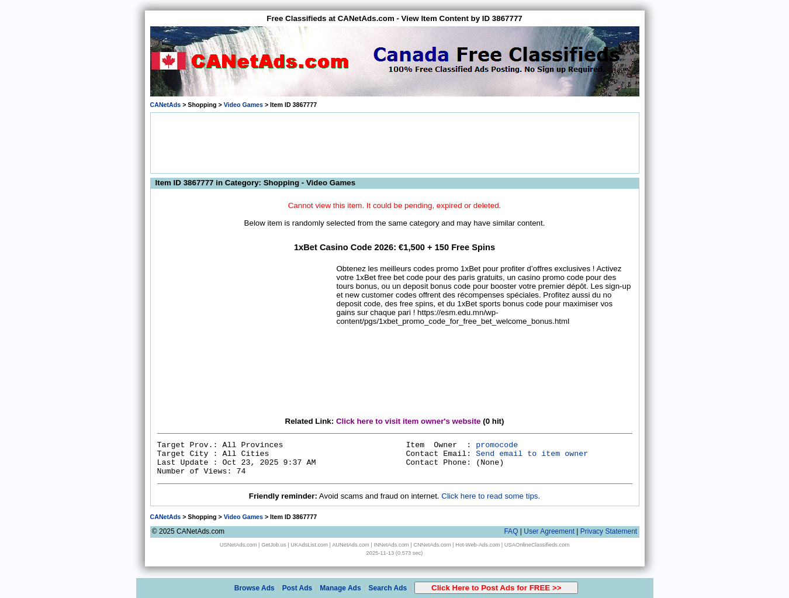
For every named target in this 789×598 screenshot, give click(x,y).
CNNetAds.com (432, 545)
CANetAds (165, 104)
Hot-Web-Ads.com (477, 545)
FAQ (511, 531)
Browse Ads (254, 588)
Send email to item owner (532, 454)
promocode (497, 445)
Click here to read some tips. (490, 496)
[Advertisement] (394, 142)
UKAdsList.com (309, 545)
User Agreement (549, 531)
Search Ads (388, 588)
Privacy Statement (608, 531)
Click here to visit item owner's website (408, 421)
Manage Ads (340, 588)
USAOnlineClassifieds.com (536, 545)
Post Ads (297, 588)
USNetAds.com (238, 545)
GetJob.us (273, 545)
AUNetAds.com (350, 545)
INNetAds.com (391, 545)
